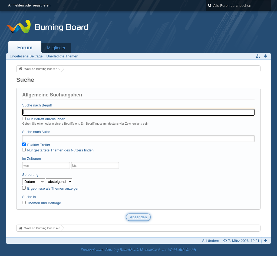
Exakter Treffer (36, 144)
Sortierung (30, 175)
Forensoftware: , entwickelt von (138, 250)
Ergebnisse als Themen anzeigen (50, 188)
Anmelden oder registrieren (29, 5)
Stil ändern (210, 241)
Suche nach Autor (36, 132)
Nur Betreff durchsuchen (43, 119)
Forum (25, 47)
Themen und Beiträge (41, 203)
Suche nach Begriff (37, 105)
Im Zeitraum (31, 159)
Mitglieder (56, 48)
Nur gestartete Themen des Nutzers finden (58, 150)
